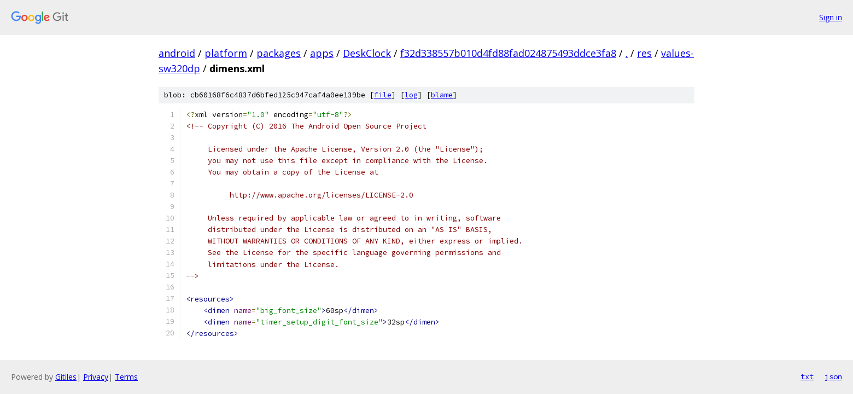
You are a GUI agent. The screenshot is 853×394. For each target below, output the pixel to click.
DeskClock (367, 53)
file (383, 95)
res (644, 53)
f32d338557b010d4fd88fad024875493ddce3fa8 (508, 53)
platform (226, 53)
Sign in (830, 17)
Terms (126, 377)
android (177, 53)
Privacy (95, 377)
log (411, 95)
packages (278, 53)
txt (807, 376)
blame (442, 95)
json (833, 376)
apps (322, 53)
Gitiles (66, 377)
